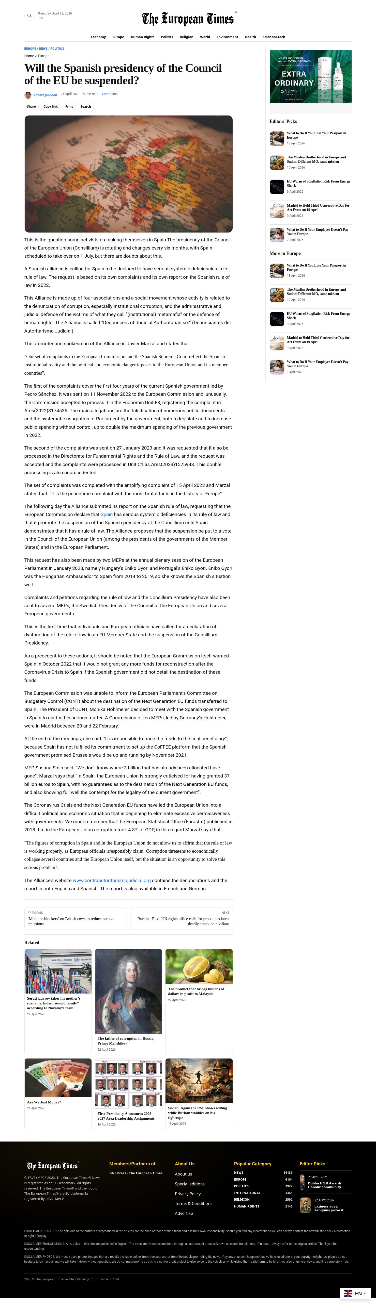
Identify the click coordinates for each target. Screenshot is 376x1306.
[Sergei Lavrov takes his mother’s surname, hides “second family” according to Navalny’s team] (58, 971)
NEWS (238, 1172)
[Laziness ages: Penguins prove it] (305, 1205)
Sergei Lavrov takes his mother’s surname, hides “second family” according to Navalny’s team (54, 1003)
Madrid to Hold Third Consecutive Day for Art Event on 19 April (318, 207)
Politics (167, 37)
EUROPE (240, 1179)
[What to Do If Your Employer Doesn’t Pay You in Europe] (277, 235)
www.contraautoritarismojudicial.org (112, 880)
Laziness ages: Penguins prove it (329, 1208)
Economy (98, 37)
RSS (40, 18)
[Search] (29, 16)
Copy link (50, 106)
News (43, 49)
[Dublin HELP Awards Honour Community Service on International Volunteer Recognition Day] (302, 1182)
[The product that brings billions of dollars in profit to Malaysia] (199, 966)
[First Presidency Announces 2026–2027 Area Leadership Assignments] (128, 1084)
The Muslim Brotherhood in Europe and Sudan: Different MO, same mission (316, 159)
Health (250, 37)
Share (31, 106)
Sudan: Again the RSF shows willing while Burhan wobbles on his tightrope (197, 1113)
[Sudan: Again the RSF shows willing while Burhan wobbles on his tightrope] (199, 1081)
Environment (227, 37)
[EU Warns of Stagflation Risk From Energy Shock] (277, 187)
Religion (186, 37)
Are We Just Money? (44, 1102)
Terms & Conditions (193, 1203)
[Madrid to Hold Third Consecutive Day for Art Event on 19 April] (277, 211)
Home (29, 55)
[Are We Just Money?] (58, 1078)
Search (86, 106)
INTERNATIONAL (247, 1193)
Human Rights (142, 37)
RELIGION (242, 1199)
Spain (107, 514)
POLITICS (241, 1186)
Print (69, 106)
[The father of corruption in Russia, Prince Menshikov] (128, 991)
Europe (118, 37)
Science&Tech (274, 37)
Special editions (190, 1184)
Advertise (184, 1213)
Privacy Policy (188, 1194)
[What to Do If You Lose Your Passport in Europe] (277, 138)
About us (183, 1174)
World (205, 37)
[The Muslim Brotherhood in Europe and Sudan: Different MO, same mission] (277, 163)
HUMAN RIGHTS (246, 1206)
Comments (110, 94)
